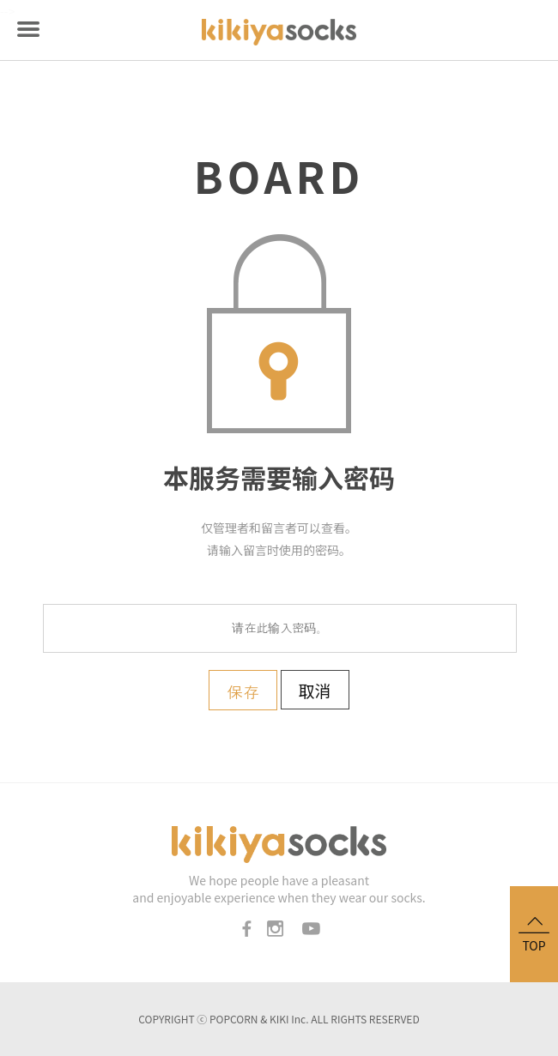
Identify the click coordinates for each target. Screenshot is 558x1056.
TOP (534, 933)
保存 (243, 692)
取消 (315, 690)
